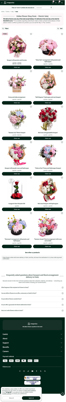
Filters (5, 28)
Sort (59, 28)
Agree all (31, 398)
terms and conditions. (30, 390)
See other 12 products (32, 252)
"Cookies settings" (7, 393)
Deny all (11, 398)
